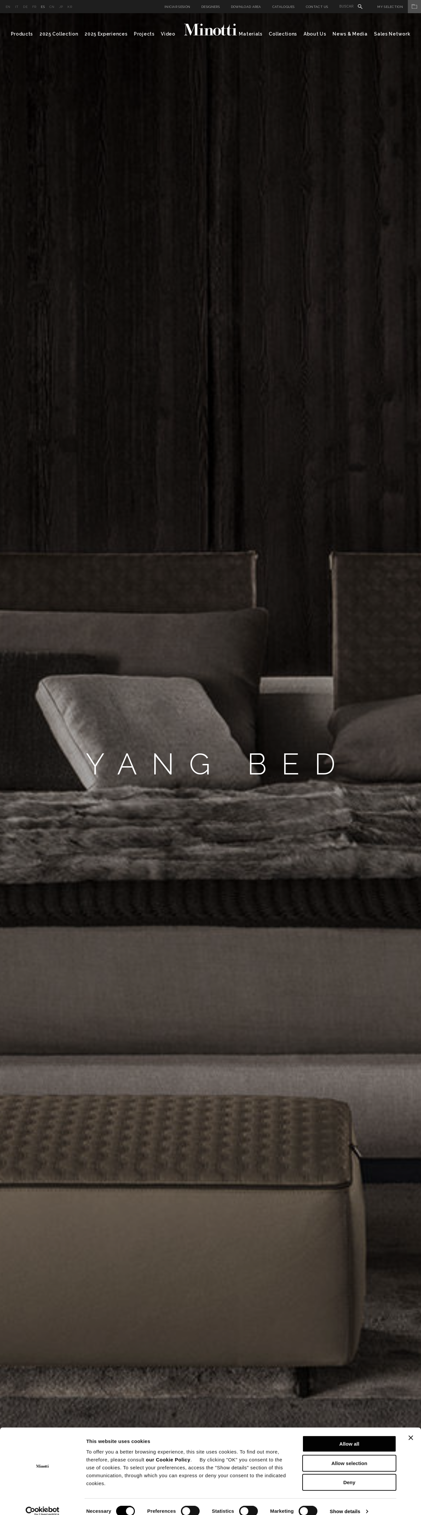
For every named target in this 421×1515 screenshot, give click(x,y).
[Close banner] (411, 1428)
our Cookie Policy (168, 1450)
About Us (315, 34)
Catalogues (283, 7)
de (25, 7)
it (17, 7)
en (8, 7)
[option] (210, 764)
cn (52, 7)
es (43, 7)
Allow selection (349, 1454)
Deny (349, 1473)
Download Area (246, 7)
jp (61, 7)
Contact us (317, 7)
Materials (250, 34)
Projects (144, 34)
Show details (345, 1502)
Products (22, 34)
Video (168, 34)
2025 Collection (58, 34)
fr (34, 7)
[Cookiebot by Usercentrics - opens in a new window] (42, 1502)
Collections (283, 34)
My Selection (399, 6)
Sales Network (392, 34)
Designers (210, 7)
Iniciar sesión (177, 7)
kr (69, 7)
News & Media (350, 34)
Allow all (349, 1434)
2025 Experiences (106, 34)
